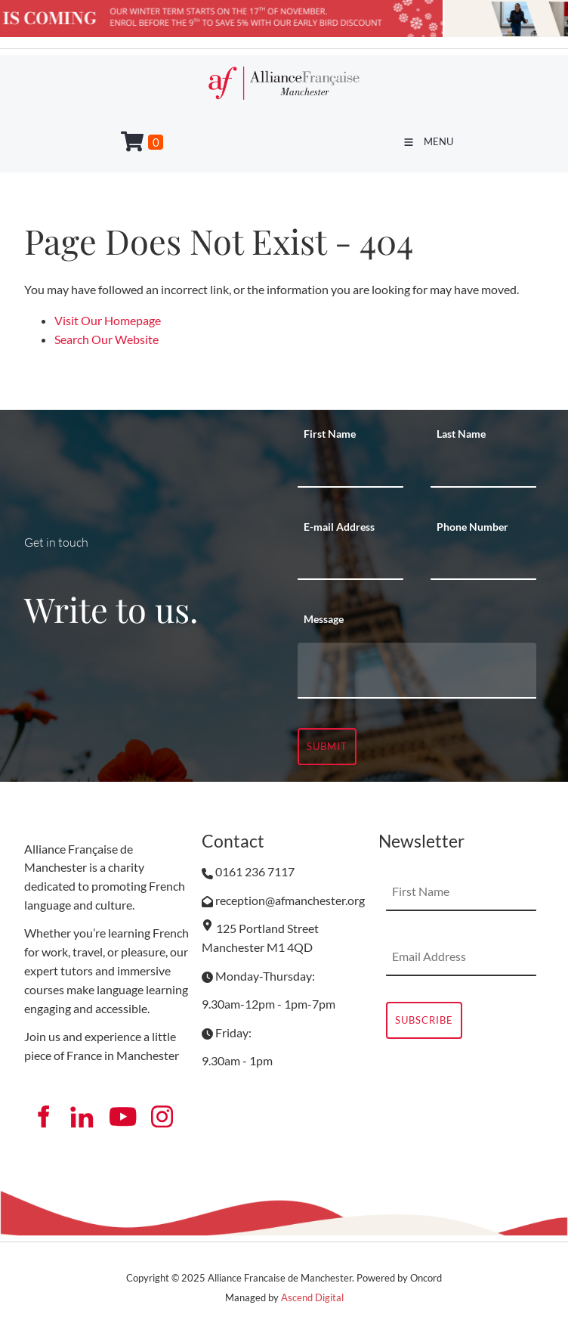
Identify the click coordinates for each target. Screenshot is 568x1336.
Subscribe (424, 1020)
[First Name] (350, 469)
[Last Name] (483, 469)
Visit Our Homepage (107, 320)
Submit (327, 746)
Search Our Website (106, 339)
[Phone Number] (483, 561)
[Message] (417, 671)
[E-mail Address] (350, 561)
